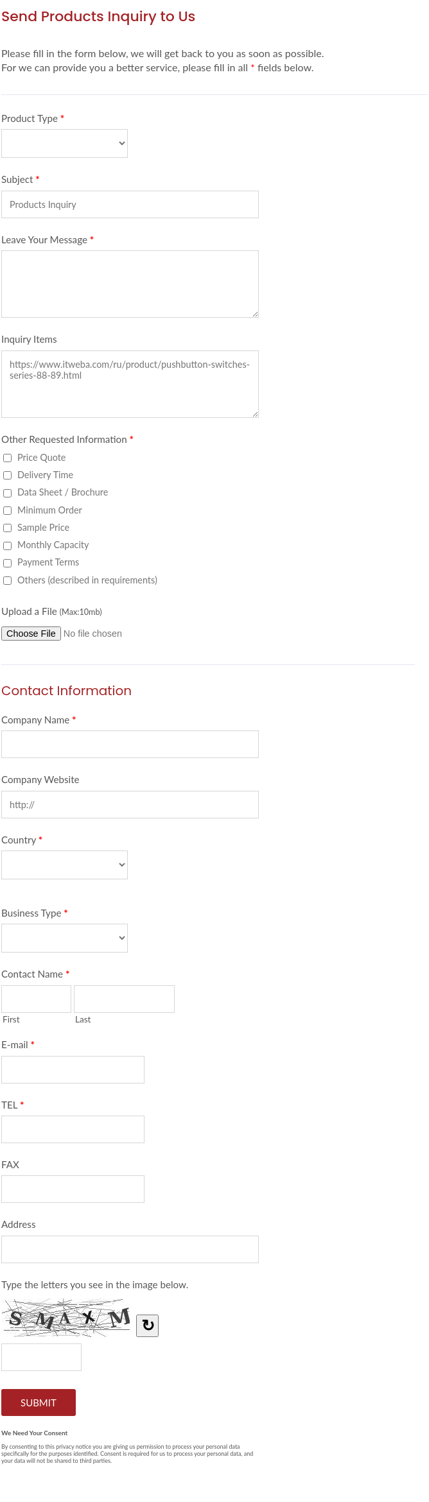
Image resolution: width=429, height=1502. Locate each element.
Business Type (34, 915)
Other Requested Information (67, 441)
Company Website (40, 779)
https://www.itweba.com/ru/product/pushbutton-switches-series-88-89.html (130, 384)
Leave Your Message (47, 242)
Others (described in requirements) (87, 579)
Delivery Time (45, 474)
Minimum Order (49, 510)
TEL (12, 1107)
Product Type (32, 120)
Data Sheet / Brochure (62, 492)
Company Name (38, 722)
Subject (20, 181)
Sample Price (43, 527)
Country (21, 842)
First (11, 1019)
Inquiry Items (29, 339)
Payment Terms (48, 562)
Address (18, 1224)
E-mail (18, 1047)
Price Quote (41, 457)
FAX (10, 1164)
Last (83, 1019)
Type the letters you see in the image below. (94, 1284)
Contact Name (35, 976)
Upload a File (51, 611)
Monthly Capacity (53, 544)
